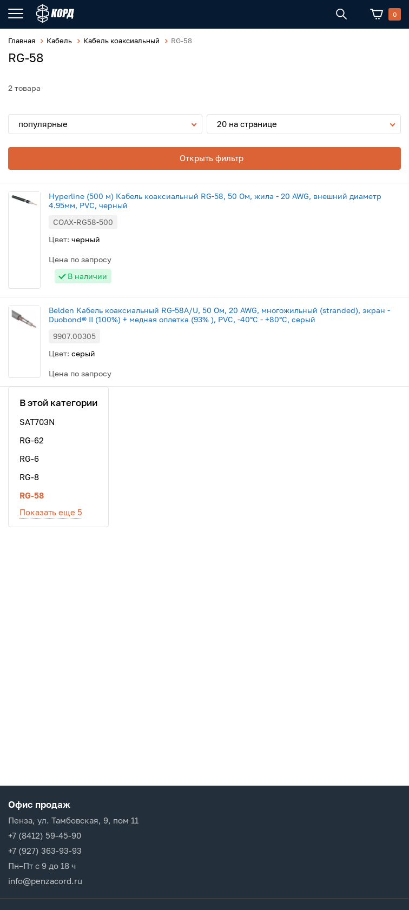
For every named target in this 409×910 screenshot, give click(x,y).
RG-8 (29, 477)
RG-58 (31, 495)
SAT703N (37, 422)
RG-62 (31, 440)
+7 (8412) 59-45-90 (44, 835)
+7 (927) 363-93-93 (45, 850)
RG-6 (29, 458)
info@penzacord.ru (45, 881)
